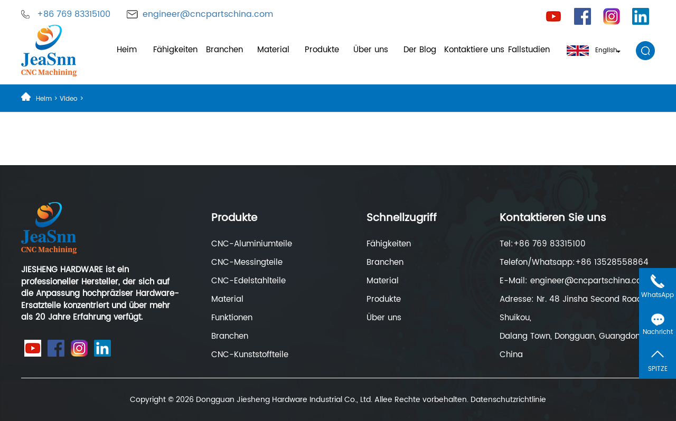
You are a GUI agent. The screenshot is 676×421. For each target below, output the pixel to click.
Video (69, 99)
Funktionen (231, 317)
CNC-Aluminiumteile (251, 244)
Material (273, 49)
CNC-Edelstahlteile (248, 281)
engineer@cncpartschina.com (208, 14)
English (594, 50)
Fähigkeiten (175, 49)
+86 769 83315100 (73, 14)
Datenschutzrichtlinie (508, 400)
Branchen (224, 49)
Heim (127, 49)
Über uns (370, 49)
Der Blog (419, 49)
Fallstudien (529, 49)
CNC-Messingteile (247, 262)
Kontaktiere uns (474, 49)
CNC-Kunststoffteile (249, 354)
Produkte (322, 49)
